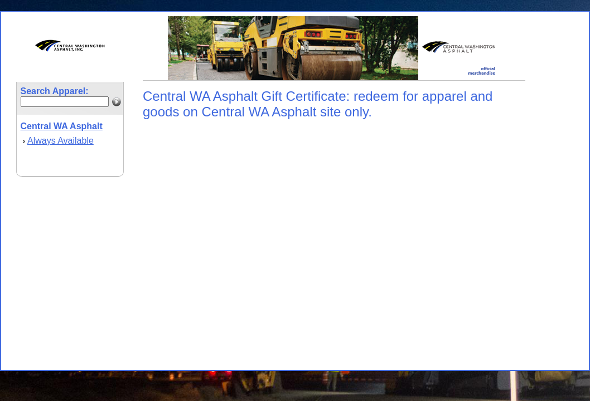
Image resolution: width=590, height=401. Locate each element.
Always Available (60, 140)
